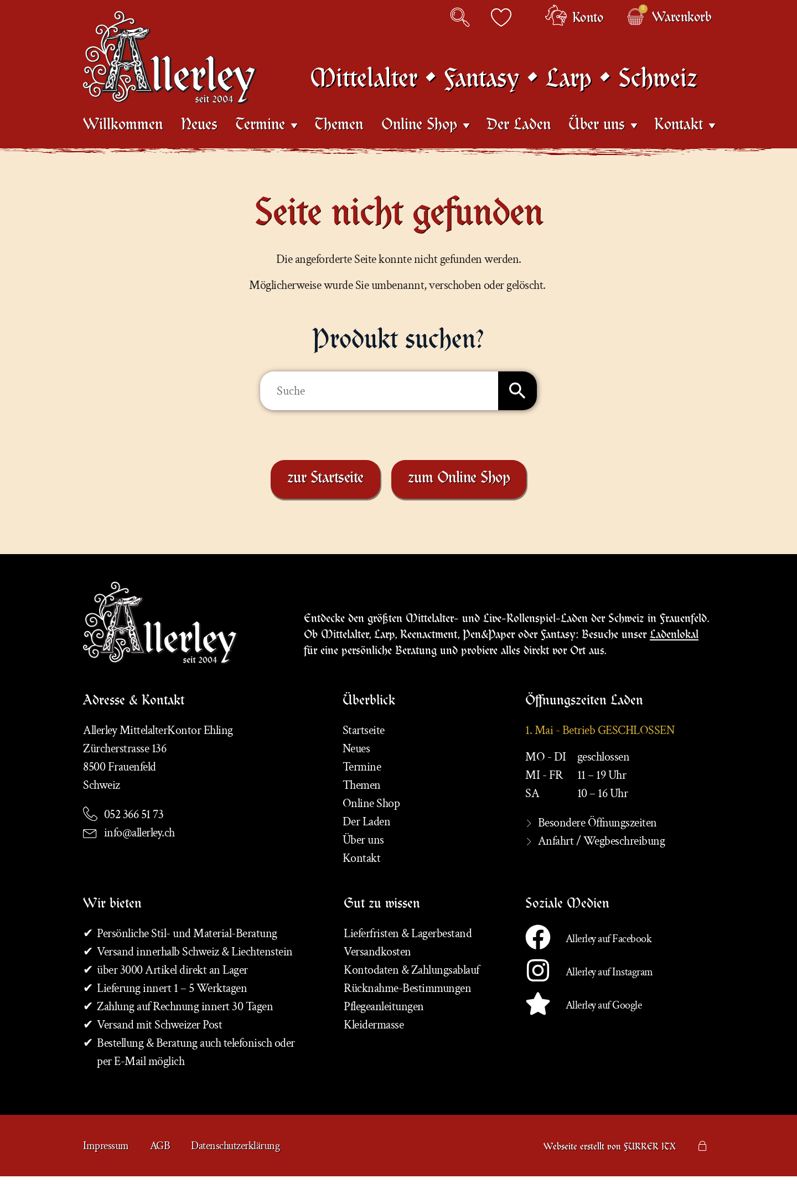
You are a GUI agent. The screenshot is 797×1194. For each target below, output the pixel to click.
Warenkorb (682, 19)
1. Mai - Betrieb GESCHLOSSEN (599, 748)
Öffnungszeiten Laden (584, 719)
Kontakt (678, 137)
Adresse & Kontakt (133, 719)
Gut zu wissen (382, 923)
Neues (199, 138)
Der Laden (519, 138)
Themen (338, 138)
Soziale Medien (567, 923)
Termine (260, 137)
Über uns (596, 137)
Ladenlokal (674, 650)
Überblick (369, 719)
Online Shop (419, 137)
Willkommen (123, 138)
